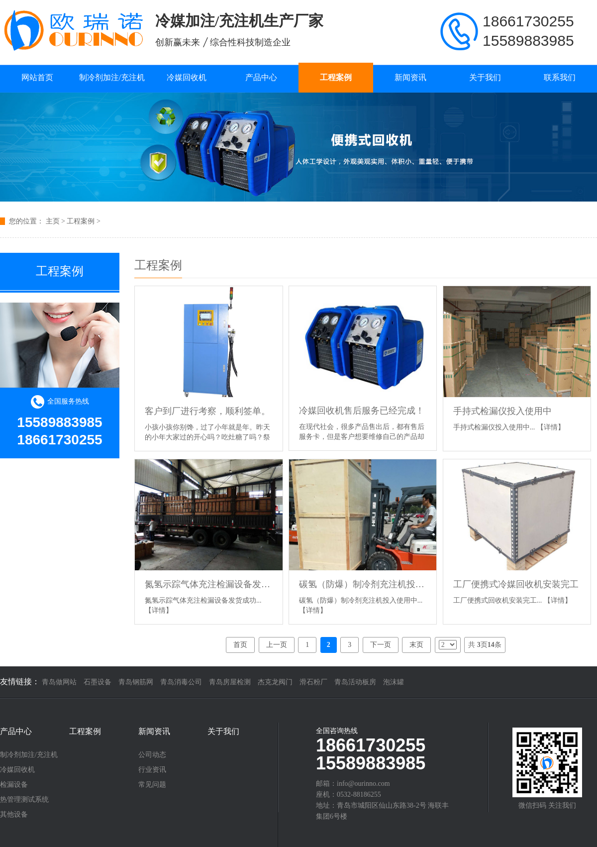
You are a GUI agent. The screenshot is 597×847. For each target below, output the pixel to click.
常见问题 (152, 784)
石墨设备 (97, 682)
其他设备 (14, 814)
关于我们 (485, 77)
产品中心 (261, 77)
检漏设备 (14, 784)
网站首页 (37, 77)
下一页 (380, 644)
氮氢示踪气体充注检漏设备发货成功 (209, 584)
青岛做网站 (59, 682)
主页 (53, 221)
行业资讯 (152, 769)
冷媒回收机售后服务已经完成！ (361, 411)
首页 (240, 644)
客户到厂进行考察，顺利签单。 (207, 411)
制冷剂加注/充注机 (112, 77)
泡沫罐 (393, 682)
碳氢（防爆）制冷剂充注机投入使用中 (363, 584)
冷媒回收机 (186, 77)
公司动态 (152, 754)
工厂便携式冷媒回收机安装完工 (516, 584)
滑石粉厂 (313, 682)
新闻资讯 (410, 77)
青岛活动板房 (355, 682)
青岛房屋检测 (230, 682)
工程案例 (336, 77)
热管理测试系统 (24, 799)
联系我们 (560, 77)
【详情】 (551, 427)
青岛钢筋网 (135, 682)
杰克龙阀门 (275, 682)
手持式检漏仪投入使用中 (502, 411)
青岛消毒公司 (181, 682)
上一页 (276, 644)
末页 (416, 644)
